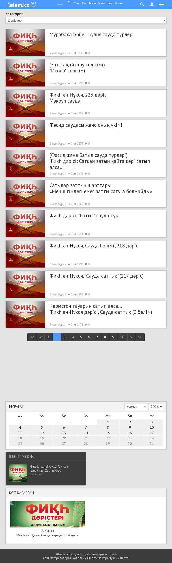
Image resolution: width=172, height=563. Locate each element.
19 (42, 438)
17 (152, 432)
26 (42, 443)
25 (20, 443)
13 (64, 432)
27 (64, 443)
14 (86, 432)
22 (108, 438)
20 (64, 438)
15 (108, 432)
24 (152, 438)
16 (130, 432)
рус (33, 6)
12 (42, 432)
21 (86, 438)
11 (20, 432)
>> (140, 337)
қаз (33, 2)
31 (152, 443)
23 (130, 438)
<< (32, 337)
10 (122, 337)
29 (108, 443)
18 (20, 438)
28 (86, 443)
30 (130, 443)
